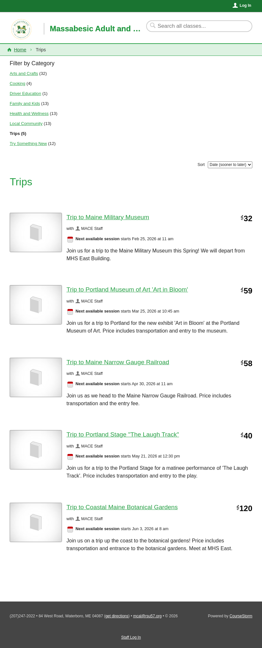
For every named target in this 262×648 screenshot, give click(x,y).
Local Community (26, 123)
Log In (245, 5)
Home (20, 49)
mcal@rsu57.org (147, 616)
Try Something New (28, 143)
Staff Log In (131, 637)
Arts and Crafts (24, 73)
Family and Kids (25, 103)
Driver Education (25, 93)
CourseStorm (240, 616)
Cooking (17, 83)
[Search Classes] (195, 26)
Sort (201, 164)
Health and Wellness (29, 113)
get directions (116, 616)
